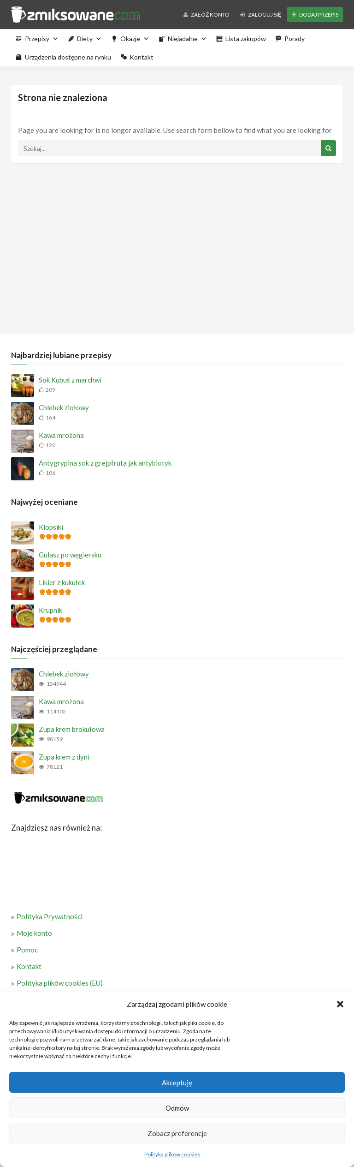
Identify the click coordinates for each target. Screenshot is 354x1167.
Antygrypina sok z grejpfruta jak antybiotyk (105, 463)
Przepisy (42, 38)
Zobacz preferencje (177, 1133)
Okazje (134, 38)
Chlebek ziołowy (64, 407)
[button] (340, 1004)
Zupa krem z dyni (64, 757)
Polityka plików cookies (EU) (60, 983)
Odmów (177, 1108)
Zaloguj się (260, 14)
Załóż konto (206, 14)
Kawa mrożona (61, 435)
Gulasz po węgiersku (70, 555)
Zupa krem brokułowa (72, 729)
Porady (294, 38)
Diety (89, 38)
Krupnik (50, 610)
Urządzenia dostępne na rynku (68, 57)
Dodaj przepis (315, 14)
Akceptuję (177, 1082)
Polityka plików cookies (172, 1154)
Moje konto (34, 933)
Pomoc (27, 950)
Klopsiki (51, 527)
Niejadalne (187, 38)
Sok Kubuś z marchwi (70, 380)
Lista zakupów (245, 38)
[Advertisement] (177, 246)
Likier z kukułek (62, 582)
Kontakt (141, 57)
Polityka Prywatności (50, 916)
